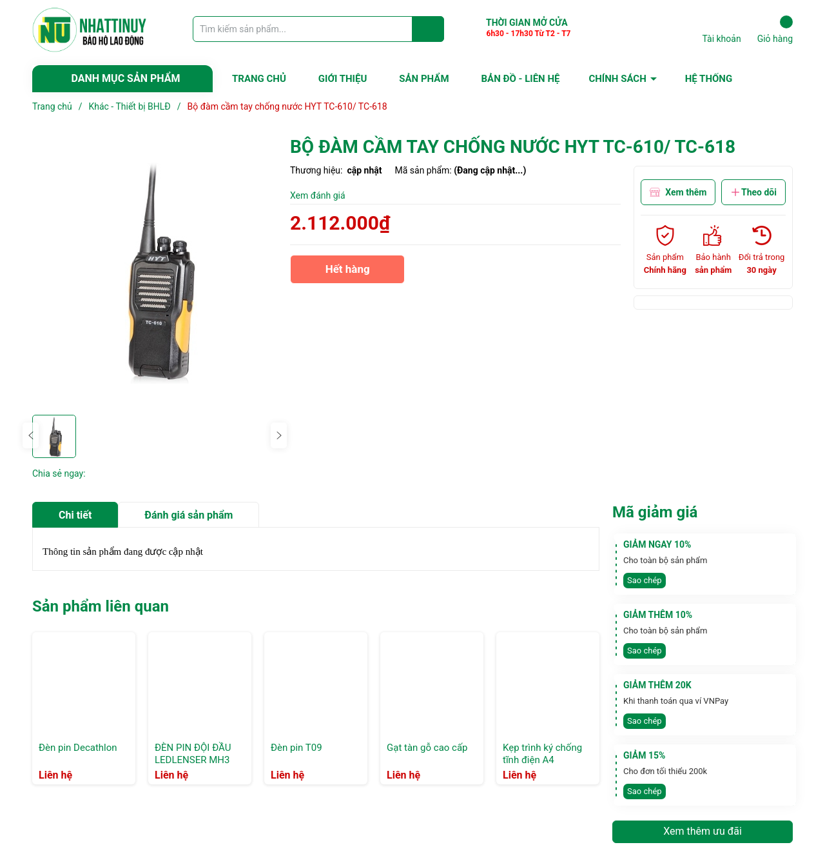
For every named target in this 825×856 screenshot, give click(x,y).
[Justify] (428, 29)
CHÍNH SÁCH (617, 79)
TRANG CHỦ (259, 79)
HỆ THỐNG (708, 79)
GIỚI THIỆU (342, 79)
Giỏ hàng (775, 29)
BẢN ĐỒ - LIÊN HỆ (520, 79)
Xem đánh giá (317, 195)
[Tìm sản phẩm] (318, 29)
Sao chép (644, 580)
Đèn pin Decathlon (78, 747)
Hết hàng (347, 273)
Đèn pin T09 (296, 747)
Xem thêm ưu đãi (702, 831)
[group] (154, 271)
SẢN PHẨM (424, 79)
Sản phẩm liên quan (100, 606)
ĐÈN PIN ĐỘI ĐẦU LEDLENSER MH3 (193, 754)
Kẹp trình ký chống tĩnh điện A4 (542, 754)
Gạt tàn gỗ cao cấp (427, 747)
